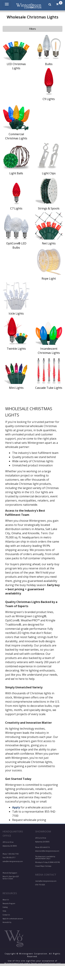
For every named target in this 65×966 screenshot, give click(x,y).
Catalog (5, 907)
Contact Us (6, 915)
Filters (32, 28)
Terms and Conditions (43, 963)
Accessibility (7, 922)
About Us (6, 900)
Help (4, 911)
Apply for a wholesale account (13, 918)
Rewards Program (9, 903)
